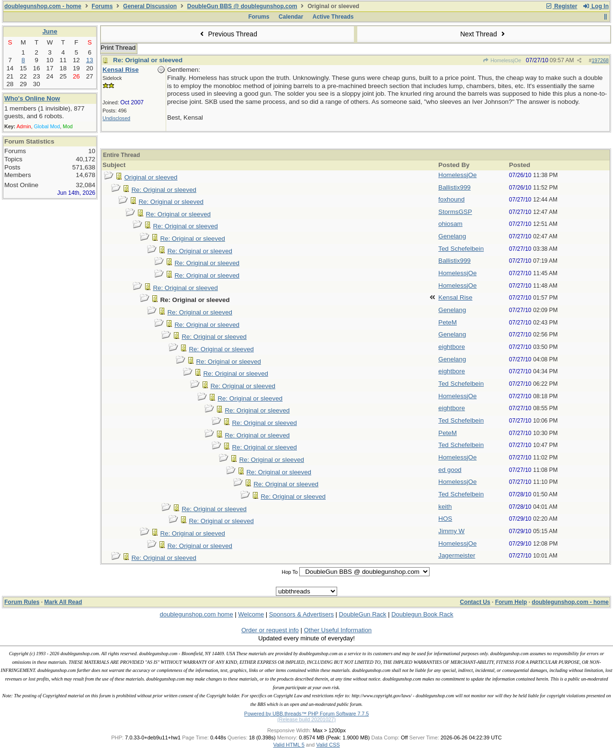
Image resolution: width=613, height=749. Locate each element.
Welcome (251, 614)
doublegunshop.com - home (42, 6)
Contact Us (475, 602)
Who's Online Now (32, 98)
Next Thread (483, 34)
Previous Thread (227, 34)
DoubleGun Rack (362, 614)
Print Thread (118, 47)
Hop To (290, 572)
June (49, 31)
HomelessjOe (502, 60)
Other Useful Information (338, 630)
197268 (600, 60)
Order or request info (270, 630)
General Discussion (150, 6)
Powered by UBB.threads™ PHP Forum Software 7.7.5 (306, 713)
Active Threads (333, 16)
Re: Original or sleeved (147, 60)
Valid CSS (328, 745)
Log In (596, 6)
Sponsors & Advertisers (301, 614)
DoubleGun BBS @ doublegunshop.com (242, 6)
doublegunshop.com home (196, 614)
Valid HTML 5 (288, 745)
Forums (102, 6)
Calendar (291, 16)
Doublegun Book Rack (422, 614)
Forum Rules (21, 602)
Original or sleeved (150, 177)
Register (561, 6)
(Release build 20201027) (306, 719)
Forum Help (511, 602)
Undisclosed (116, 118)
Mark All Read (63, 602)
